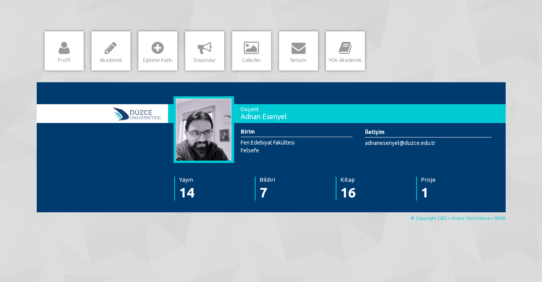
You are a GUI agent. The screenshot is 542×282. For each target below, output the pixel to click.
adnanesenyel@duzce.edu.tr (400, 143)
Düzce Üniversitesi (471, 218)
